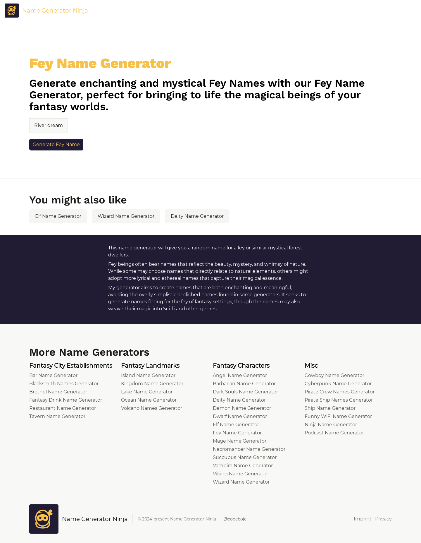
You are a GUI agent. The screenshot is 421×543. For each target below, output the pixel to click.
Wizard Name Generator (126, 216)
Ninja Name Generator (331, 424)
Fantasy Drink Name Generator (65, 400)
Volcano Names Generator (151, 408)
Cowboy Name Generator (334, 375)
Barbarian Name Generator (244, 383)
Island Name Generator (148, 375)
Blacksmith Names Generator (64, 383)
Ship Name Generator (330, 408)
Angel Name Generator (240, 375)
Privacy (383, 519)
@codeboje (235, 519)
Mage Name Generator (239, 441)
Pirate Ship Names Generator (339, 400)
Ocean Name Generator (149, 400)
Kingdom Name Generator (152, 383)
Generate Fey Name (56, 144)
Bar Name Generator (53, 375)
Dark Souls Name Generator (245, 392)
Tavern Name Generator (57, 416)
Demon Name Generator (242, 408)
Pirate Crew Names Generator (340, 392)
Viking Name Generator (240, 474)
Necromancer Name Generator (249, 449)
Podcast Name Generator (334, 433)
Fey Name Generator (237, 433)
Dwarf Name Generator (240, 416)
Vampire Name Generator (243, 465)
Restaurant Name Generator (62, 408)
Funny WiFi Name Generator (338, 416)
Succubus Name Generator (245, 457)
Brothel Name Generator (58, 392)
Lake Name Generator (146, 392)
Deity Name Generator (197, 216)
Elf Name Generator (58, 216)
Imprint (363, 519)
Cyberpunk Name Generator (338, 383)
